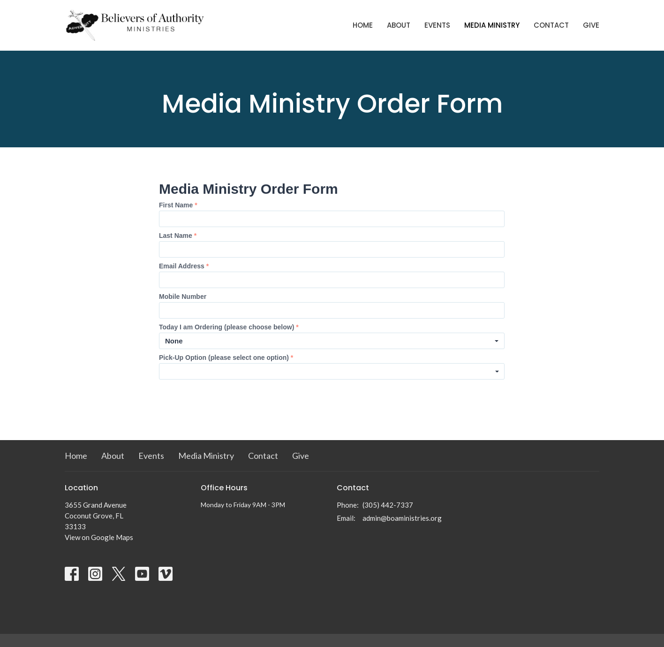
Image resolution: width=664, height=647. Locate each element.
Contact (551, 25)
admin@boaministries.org (402, 518)
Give (591, 25)
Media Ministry (492, 25)
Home (363, 25)
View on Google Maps (99, 537)
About (398, 25)
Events (437, 25)
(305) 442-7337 (387, 505)
